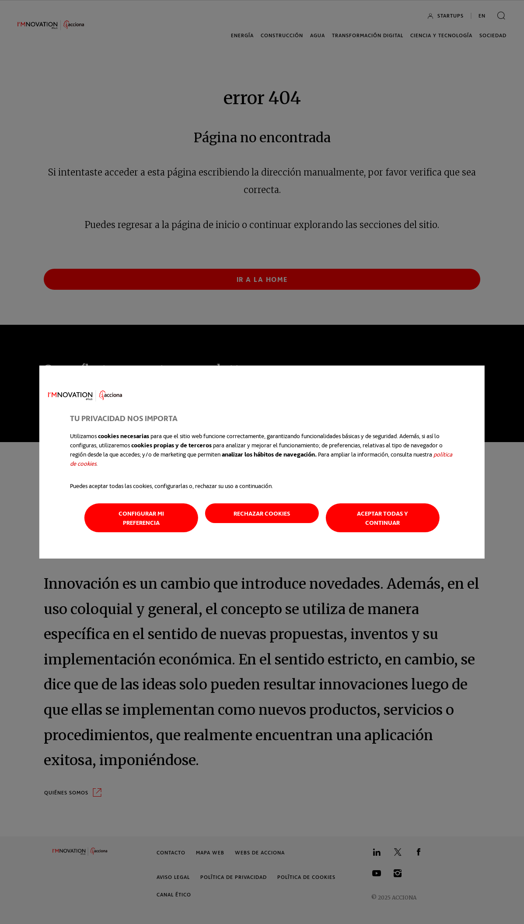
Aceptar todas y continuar (382, 517)
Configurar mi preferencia (141, 517)
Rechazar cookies (262, 513)
